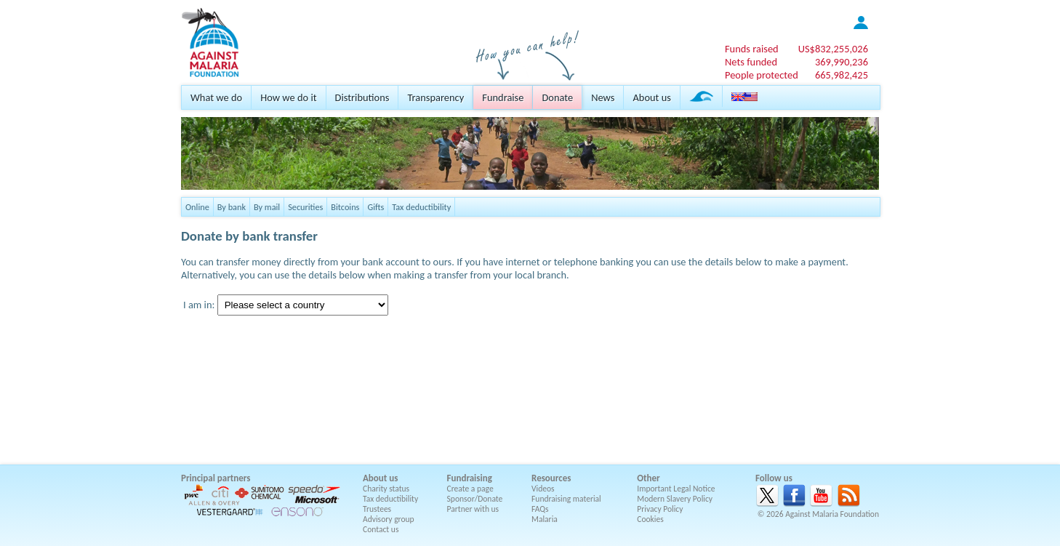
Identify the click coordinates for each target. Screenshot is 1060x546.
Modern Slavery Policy (674, 499)
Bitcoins (345, 206)
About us (651, 97)
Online (197, 206)
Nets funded (751, 61)
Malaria (544, 519)
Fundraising (469, 478)
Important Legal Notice (676, 488)
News (602, 97)
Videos (543, 488)
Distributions (362, 97)
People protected (761, 74)
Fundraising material (566, 499)
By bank (231, 206)
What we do (216, 97)
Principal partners (215, 478)
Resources (551, 478)
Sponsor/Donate (475, 499)
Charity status (386, 488)
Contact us (380, 529)
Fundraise (502, 97)
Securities (305, 206)
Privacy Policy (660, 509)
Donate (557, 97)
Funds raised (752, 48)
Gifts (375, 206)
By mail (267, 206)
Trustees (377, 509)
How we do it (288, 97)
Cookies (650, 519)
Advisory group (388, 519)
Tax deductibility (421, 206)
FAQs (540, 509)
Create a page (470, 488)
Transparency (435, 97)
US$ (833, 48)
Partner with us (473, 509)
